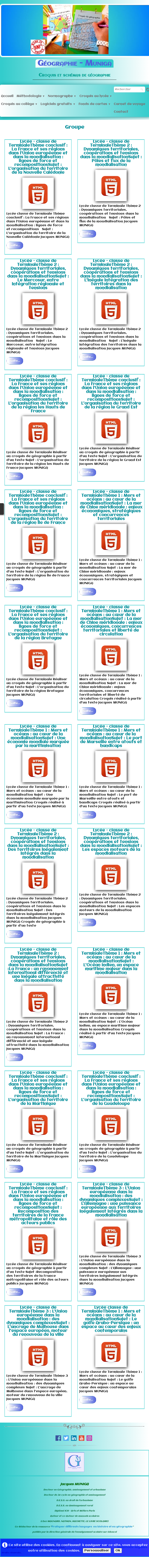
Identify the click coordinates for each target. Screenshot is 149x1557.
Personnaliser (96, 1550)
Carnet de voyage (129, 104)
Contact (121, 111)
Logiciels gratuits (58, 104)
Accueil (7, 96)
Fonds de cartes (95, 104)
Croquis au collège (19, 104)
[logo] (74, 67)
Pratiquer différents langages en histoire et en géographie (92, 1526)
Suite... (15, 245)
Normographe (62, 96)
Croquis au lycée (95, 96)
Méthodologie (30, 96)
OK (117, 1550)
